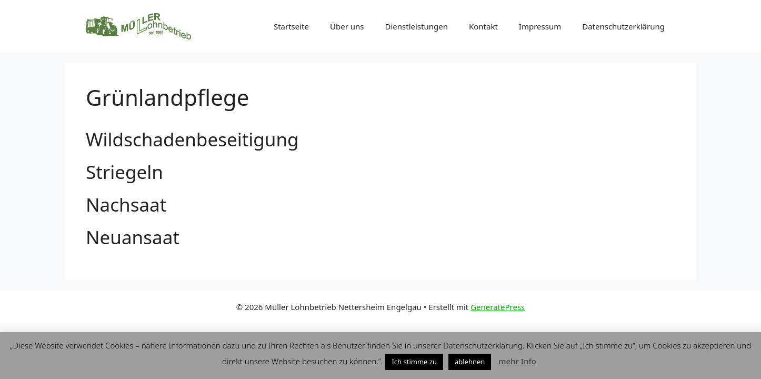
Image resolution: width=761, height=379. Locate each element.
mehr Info (517, 361)
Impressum (540, 26)
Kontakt (483, 26)
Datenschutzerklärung (623, 26)
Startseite (291, 26)
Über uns (347, 26)
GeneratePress (497, 307)
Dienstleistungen (416, 26)
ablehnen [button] (470, 361)
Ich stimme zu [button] (414, 361)
